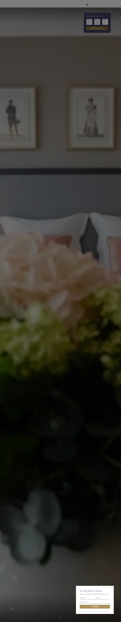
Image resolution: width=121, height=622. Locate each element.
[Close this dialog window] (112, 587)
